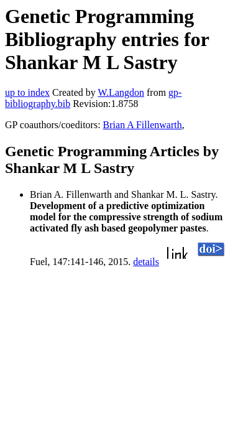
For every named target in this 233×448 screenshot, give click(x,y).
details (146, 261)
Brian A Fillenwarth (142, 124)
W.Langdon (121, 92)
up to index (27, 92)
